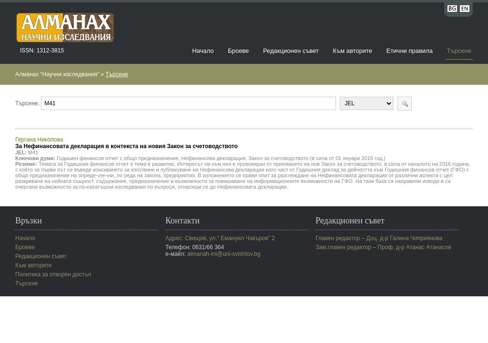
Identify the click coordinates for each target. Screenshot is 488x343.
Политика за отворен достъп (53, 274)
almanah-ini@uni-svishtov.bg (223, 254)
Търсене (459, 50)
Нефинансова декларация (213, 158)
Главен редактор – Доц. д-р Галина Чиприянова (378, 238)
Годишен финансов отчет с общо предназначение (117, 158)
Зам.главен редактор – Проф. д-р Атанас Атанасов (383, 247)
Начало (203, 50)
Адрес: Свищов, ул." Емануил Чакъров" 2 (220, 238)
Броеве (238, 50)
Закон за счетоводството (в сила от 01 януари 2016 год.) (317, 158)
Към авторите (352, 50)
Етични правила (409, 50)
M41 (33, 152)
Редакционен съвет (291, 50)
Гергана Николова (126, 143)
